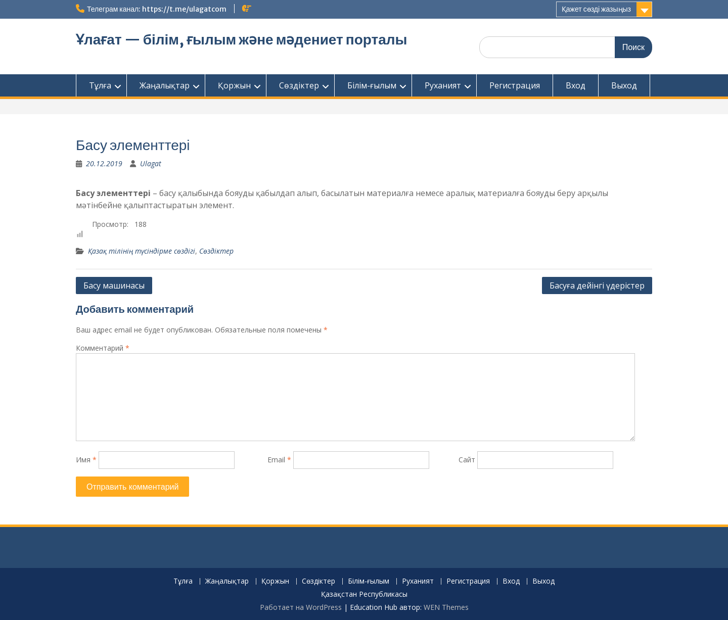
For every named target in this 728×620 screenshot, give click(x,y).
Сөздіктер (299, 85)
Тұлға (100, 85)
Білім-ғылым (371, 85)
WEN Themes (446, 607)
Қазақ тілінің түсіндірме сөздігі (141, 251)
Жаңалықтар (165, 85)
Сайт (467, 459)
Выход (624, 85)
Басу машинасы (114, 285)
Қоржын (234, 85)
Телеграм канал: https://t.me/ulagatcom (156, 9)
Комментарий (102, 348)
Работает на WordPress (301, 607)
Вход (575, 85)
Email (279, 459)
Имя (86, 459)
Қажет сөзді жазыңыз (596, 9)
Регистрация (514, 85)
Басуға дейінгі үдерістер (597, 285)
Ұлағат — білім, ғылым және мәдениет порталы (241, 39)
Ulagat (150, 163)
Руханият (443, 85)
